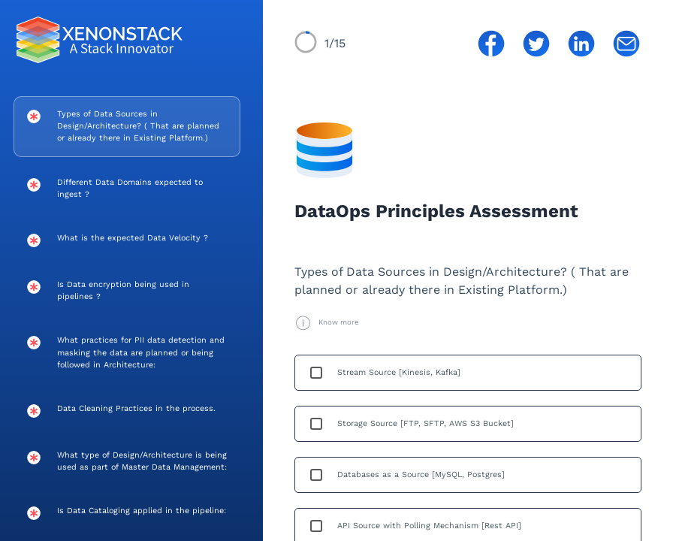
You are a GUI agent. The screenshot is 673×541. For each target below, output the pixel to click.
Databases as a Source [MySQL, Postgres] (421, 474)
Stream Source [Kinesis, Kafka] (398, 372)
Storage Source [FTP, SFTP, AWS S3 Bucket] (425, 423)
